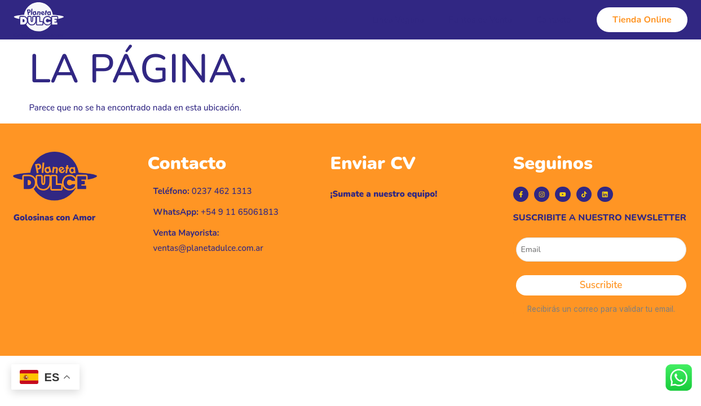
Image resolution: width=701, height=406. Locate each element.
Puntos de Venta (484, 19)
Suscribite (601, 298)
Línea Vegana (406, 19)
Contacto (553, 19)
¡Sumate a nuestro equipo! (384, 194)
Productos (340, 19)
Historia (286, 19)
